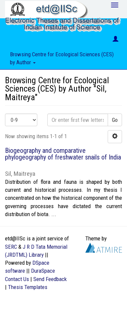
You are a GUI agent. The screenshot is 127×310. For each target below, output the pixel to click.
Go (115, 120)
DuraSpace (43, 270)
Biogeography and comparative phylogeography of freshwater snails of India (63, 154)
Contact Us (17, 279)
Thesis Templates (27, 287)
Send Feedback (50, 279)
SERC (11, 246)
